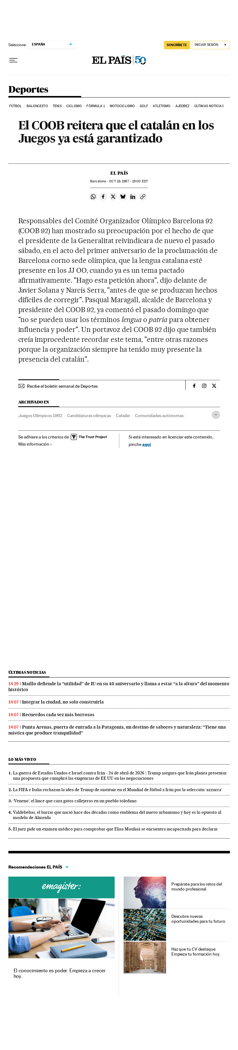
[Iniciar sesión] (211, 45)
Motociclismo (122, 106)
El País (119, 173)
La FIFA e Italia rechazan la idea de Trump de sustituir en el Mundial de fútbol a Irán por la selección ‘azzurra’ (117, 789)
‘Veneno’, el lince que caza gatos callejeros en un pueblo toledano (75, 800)
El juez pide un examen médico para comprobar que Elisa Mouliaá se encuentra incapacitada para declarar (115, 828)
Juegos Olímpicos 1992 (40, 415)
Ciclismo (74, 106)
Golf (144, 106)
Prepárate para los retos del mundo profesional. (196, 886)
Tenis (57, 106)
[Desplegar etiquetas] (216, 415)
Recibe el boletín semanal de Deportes (62, 386)
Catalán (123, 415)
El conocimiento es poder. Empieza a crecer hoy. (60, 973)
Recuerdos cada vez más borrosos (58, 714)
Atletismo (161, 106)
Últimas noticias (209, 106)
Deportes (28, 90)
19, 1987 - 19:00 (128, 181)
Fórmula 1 (95, 106)
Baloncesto (37, 106)
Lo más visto (22, 759)
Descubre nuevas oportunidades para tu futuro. (198, 919)
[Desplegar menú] (13, 60)
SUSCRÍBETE (177, 45)
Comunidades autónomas (159, 415)
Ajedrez (182, 106)
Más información (35, 444)
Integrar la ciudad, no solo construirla (63, 702)
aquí (146, 444)
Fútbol (15, 106)
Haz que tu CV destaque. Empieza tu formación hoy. (195, 951)
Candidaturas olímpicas (89, 415)
